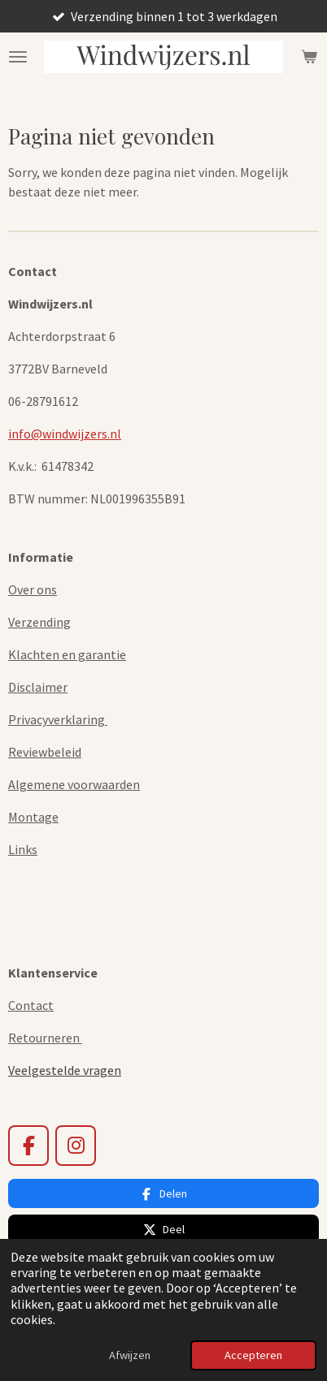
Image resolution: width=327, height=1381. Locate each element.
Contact (31, 1005)
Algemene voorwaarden (74, 784)
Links (22, 849)
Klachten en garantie (67, 654)
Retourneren (45, 1037)
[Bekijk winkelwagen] (309, 56)
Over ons (32, 589)
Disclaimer (38, 687)
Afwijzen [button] (129, 1355)
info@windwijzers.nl (64, 433)
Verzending (39, 622)
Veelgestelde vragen (64, 1070)
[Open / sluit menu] (18, 56)
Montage (33, 817)
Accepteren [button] (253, 1355)
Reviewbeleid (44, 752)
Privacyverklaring (57, 719)
